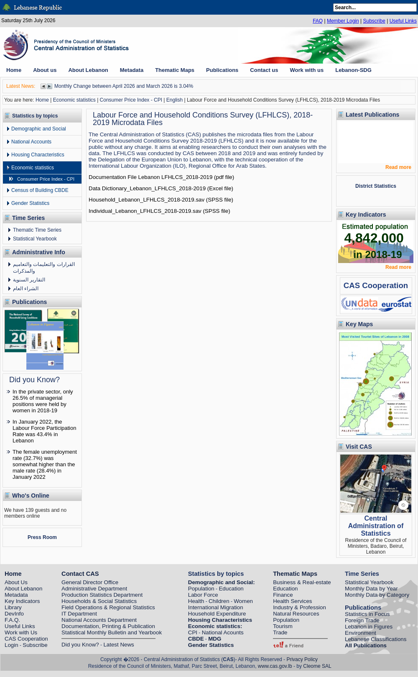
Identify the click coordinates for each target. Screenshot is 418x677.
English (174, 100)
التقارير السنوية (29, 280)
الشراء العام (25, 288)
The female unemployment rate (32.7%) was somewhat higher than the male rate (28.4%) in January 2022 (45, 464)
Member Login (343, 21)
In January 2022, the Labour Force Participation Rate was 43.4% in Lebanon (44, 431)
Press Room (42, 537)
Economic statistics (74, 100)
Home (42, 100)
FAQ (318, 21)
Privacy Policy (302, 659)
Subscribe (374, 21)
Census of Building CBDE (40, 190)
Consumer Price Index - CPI (131, 100)
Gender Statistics (30, 203)
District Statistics (375, 186)
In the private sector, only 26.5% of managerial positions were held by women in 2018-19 (43, 401)
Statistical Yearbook (35, 239)
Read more (398, 167)
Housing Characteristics (37, 155)
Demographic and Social (38, 129)
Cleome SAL (317, 666)
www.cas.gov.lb (275, 666)
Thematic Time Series (37, 230)
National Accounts (31, 142)
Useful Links (403, 21)
